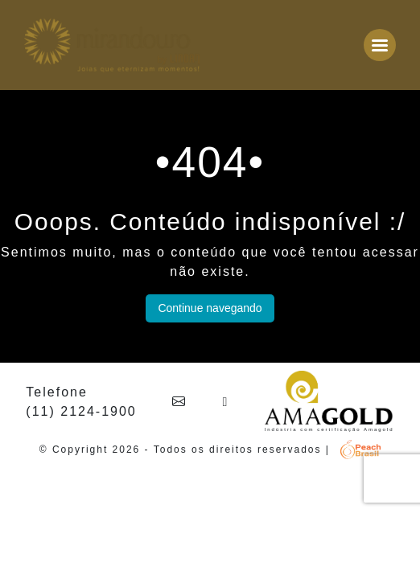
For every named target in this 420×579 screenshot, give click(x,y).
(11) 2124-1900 (81, 411)
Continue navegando (209, 308)
